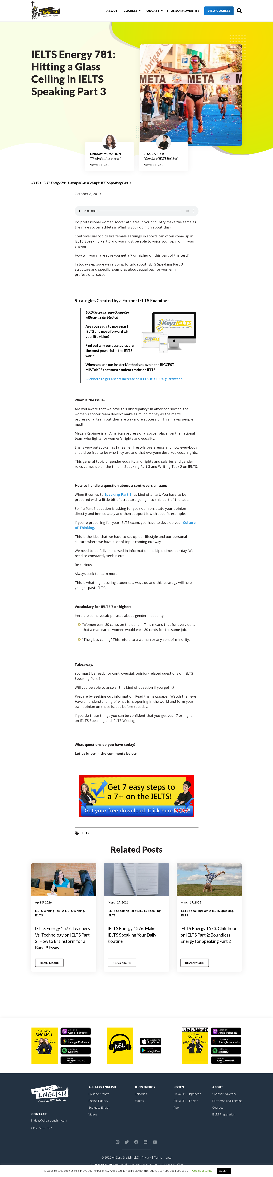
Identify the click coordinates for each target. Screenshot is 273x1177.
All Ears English (103, 1093)
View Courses (212, 11)
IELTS (35, 183)
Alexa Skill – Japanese (188, 1100)
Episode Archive (99, 1100)
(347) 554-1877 (41, 1134)
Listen (179, 1093)
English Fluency (99, 1107)
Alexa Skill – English (186, 1107)
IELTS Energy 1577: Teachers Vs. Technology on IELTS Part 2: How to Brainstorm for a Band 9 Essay (62, 941)
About (108, 11)
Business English (100, 1114)
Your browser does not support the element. (136, 211)
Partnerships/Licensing (227, 1107)
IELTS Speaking (150, 910)
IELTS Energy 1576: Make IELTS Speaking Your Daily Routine (134, 935)
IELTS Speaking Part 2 (195, 910)
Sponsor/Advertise (176, 11)
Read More (50, 969)
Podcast (146, 11)
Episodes (141, 1100)
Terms (158, 1164)
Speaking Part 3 (117, 494)
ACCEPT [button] (224, 1170)
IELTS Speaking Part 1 (123, 910)
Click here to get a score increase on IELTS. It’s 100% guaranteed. (136, 379)
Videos (93, 1121)
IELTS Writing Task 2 (49, 910)
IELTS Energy (145, 1093)
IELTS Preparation (224, 1121)
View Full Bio (99, 165)
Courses (125, 11)
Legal (169, 1164)
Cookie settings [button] (202, 1170)
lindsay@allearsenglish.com (49, 1127)
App (176, 1114)
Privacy (146, 1164)
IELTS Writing (74, 910)
